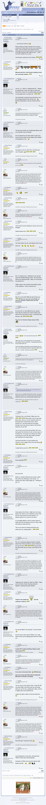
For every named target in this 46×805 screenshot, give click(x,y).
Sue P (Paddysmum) (9, 78)
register (10, 16)
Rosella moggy (7, 37)
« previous (40, 31)
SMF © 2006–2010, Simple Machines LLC (26, 797)
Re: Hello (19, 37)
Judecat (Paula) (8, 145)
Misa (5, 159)
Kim (5, 169)
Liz (5, 108)
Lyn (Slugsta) (7, 61)
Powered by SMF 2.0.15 (16, 797)
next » (43, 31)
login (7, 16)
